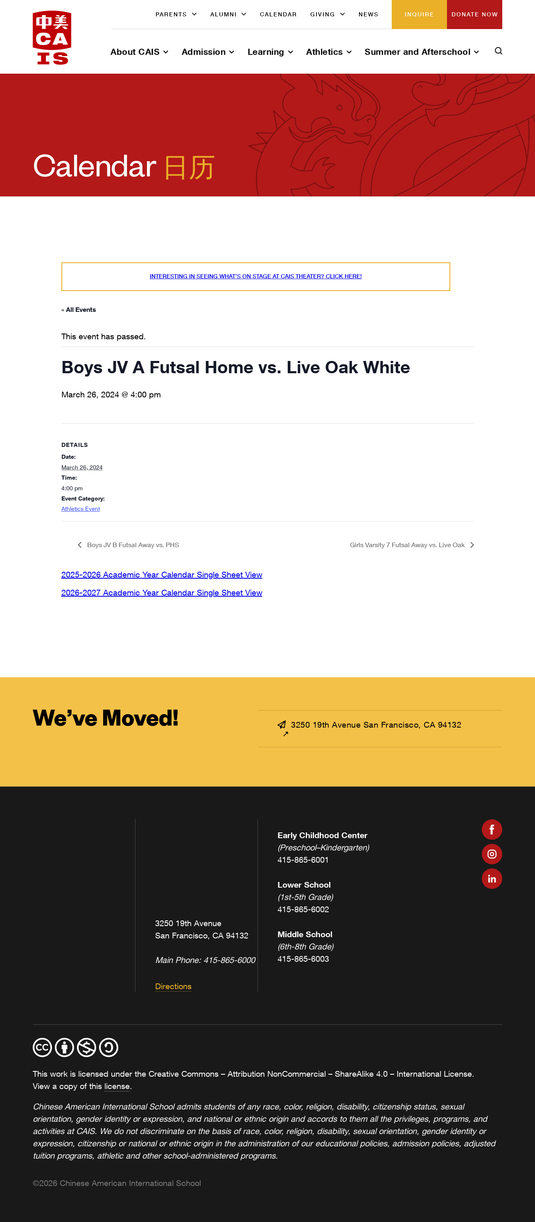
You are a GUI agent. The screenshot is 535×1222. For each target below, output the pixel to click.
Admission (204, 51)
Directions (173, 986)
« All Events (78, 309)
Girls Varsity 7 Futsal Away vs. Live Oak (408, 544)
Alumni (223, 14)
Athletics (324, 51)
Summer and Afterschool (417, 51)
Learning (266, 51)
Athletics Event (80, 508)
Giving (322, 14)
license (117, 1086)
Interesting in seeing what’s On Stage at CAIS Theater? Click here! (256, 276)
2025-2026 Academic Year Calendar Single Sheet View (161, 574)
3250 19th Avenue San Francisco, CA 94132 (370, 724)
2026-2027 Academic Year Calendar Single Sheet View (161, 592)
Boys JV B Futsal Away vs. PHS (132, 544)
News (369, 14)
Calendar (278, 14)
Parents (171, 14)
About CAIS (135, 51)
